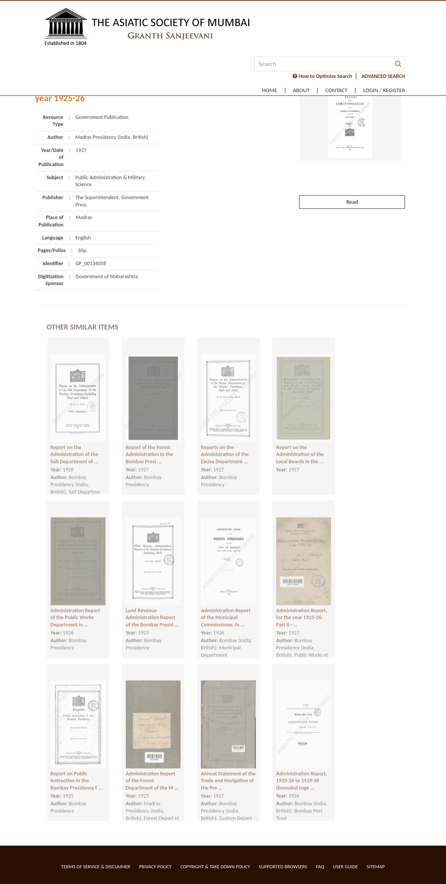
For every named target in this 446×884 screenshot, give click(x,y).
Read (352, 183)
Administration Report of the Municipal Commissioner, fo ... (226, 610)
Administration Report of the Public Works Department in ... (75, 610)
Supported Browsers (283, 866)
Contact (336, 90)
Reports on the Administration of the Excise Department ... (225, 446)
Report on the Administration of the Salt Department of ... (75, 446)
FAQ (320, 866)
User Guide (345, 866)
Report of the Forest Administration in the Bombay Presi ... (149, 446)
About (301, 90)
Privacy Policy (155, 866)
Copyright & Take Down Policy (215, 866)
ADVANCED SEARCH (383, 76)
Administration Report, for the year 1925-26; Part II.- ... (301, 610)
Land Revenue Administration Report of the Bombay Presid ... (152, 610)
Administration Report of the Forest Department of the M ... (152, 773)
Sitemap (376, 866)
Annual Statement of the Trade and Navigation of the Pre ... (228, 773)
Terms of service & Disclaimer (95, 866)
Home (269, 90)
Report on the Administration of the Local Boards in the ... (300, 446)
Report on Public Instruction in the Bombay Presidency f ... (77, 773)
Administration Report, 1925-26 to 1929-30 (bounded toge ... (301, 773)
